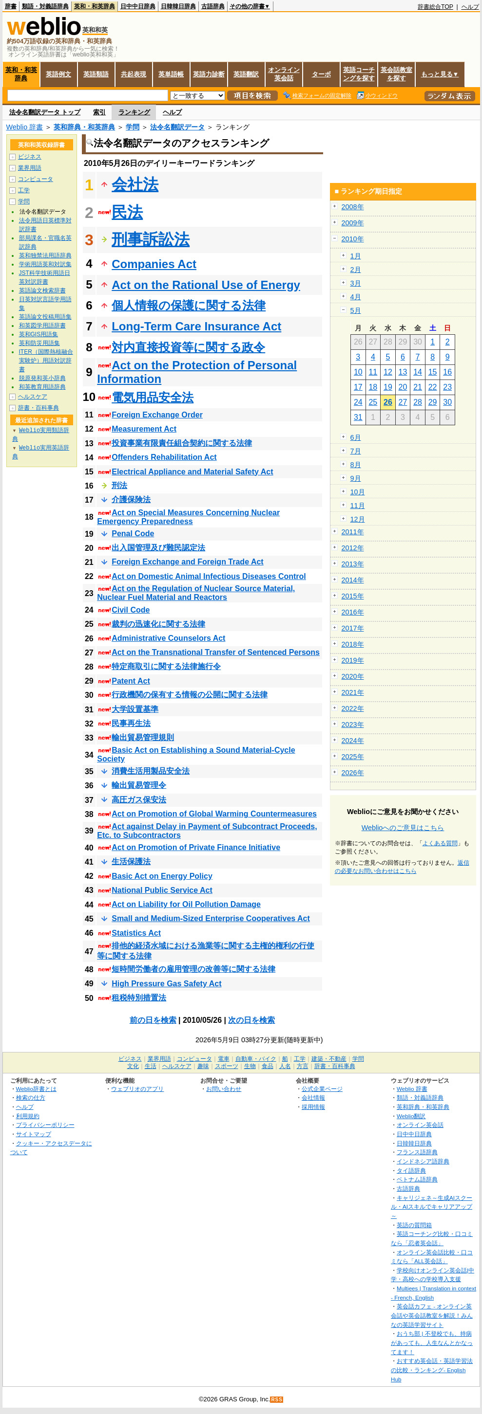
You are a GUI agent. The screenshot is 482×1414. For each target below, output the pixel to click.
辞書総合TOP (435, 6)
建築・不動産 (329, 1059)
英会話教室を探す (396, 74)
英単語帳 (171, 74)
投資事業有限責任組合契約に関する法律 (182, 443)
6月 (355, 437)
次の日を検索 (251, 1020)
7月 (355, 451)
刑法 (119, 485)
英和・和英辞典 (94, 6)
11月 (357, 505)
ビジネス (29, 156)
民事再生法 (131, 723)
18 (372, 387)
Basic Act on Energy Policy (162, 876)
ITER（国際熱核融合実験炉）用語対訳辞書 (46, 360)
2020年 (353, 676)
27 (403, 402)
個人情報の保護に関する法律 (189, 305)
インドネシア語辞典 (423, 1161)
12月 (357, 519)
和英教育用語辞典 (42, 386)
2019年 (353, 660)
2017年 (353, 628)
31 (358, 417)
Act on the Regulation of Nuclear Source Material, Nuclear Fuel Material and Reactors (196, 592)
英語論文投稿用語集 (45, 316)
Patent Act (131, 681)
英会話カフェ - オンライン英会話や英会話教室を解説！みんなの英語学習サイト (432, 1315)
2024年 (353, 740)
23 (447, 387)
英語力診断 (209, 74)
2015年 (353, 596)
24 (358, 402)
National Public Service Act (162, 890)
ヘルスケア (32, 396)
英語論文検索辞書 (42, 290)
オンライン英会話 (284, 74)
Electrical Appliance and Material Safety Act (192, 472)
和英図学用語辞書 (42, 325)
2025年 (353, 757)
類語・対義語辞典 (45, 6)
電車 (224, 1059)
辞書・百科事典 (38, 407)
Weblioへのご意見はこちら (403, 828)
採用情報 (313, 1107)
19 (388, 387)
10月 (357, 492)
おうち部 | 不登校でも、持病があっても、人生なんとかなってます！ (432, 1342)
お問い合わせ (223, 1089)
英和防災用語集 (39, 343)
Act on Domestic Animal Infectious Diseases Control (209, 576)
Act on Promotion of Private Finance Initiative (196, 847)
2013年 (353, 564)
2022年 (353, 708)
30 (447, 402)
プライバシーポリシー (45, 1125)
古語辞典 (213, 6)
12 (388, 372)
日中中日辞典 (137, 6)
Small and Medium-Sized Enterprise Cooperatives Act (211, 918)
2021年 (353, 692)
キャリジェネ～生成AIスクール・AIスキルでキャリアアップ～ (431, 1207)
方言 (302, 1066)
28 (417, 402)
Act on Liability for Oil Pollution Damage (186, 904)
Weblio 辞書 (24, 127)
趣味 (203, 1066)
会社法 (135, 184)
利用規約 (27, 1116)
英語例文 (58, 74)
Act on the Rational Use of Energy (206, 284)
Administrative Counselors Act (168, 638)
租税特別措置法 (139, 998)
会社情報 (313, 1097)
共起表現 (133, 74)
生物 (250, 1066)
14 (417, 372)
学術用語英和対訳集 (45, 264)
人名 (285, 1066)
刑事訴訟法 (151, 239)
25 (372, 402)
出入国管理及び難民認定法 (158, 548)
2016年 (353, 612)
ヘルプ (470, 6)
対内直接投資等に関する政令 (188, 347)
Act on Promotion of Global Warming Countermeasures (214, 814)
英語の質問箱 (414, 1225)
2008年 (353, 207)
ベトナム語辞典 (417, 1179)
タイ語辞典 (411, 1170)
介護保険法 (131, 499)
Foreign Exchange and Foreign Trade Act (187, 562)
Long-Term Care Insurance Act (196, 326)
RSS (277, 1399)
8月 (355, 465)
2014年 (353, 580)
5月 (355, 310)
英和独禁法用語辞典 (45, 255)
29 (432, 402)
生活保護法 (131, 861)
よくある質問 (440, 843)
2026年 (353, 773)
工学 (24, 190)
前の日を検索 (153, 1020)
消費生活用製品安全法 (151, 771)
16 (447, 372)
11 (372, 372)
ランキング (134, 112)
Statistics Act (136, 933)
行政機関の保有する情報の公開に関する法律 (190, 694)
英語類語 (96, 74)
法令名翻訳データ (177, 127)
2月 (355, 269)
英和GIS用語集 (38, 334)
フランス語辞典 (417, 1152)
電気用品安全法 (152, 397)
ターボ (321, 74)
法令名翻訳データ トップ (45, 112)
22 (432, 387)
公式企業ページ (322, 1089)
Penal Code (133, 533)
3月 (355, 283)
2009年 (353, 223)
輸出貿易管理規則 (143, 737)
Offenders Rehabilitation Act (164, 457)
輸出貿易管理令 (139, 785)
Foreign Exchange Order (157, 415)
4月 (355, 297)
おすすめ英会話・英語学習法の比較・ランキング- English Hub (432, 1370)
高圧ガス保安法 (139, 800)
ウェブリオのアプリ (137, 1089)
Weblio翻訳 (411, 1116)
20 (403, 387)
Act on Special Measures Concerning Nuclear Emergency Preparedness (188, 517)
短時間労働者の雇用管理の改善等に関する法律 (193, 969)
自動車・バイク (255, 1059)
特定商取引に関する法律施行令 (166, 666)
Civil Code (131, 610)
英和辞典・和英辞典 (84, 127)
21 (417, 387)
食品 (267, 1066)
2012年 (353, 548)
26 (388, 402)
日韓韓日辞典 (178, 6)
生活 (150, 1066)
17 (358, 387)
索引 (99, 112)
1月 (355, 256)
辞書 (11, 6)
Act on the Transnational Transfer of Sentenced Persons (216, 652)
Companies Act (154, 264)
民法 (127, 212)
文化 (133, 1066)
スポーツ (226, 1066)
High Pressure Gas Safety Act (166, 983)
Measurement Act (144, 429)
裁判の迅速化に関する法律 (158, 624)
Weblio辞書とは (36, 1089)
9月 (355, 478)
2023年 (353, 724)
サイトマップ (33, 1134)
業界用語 (29, 167)
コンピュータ (35, 179)
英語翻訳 (246, 74)
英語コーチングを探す (359, 74)
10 (358, 372)
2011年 (353, 532)
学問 (132, 127)
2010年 (353, 239)
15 (432, 372)
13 (403, 372)
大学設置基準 (135, 709)
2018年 (353, 644)
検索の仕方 (30, 1097)
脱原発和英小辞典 (42, 378)
